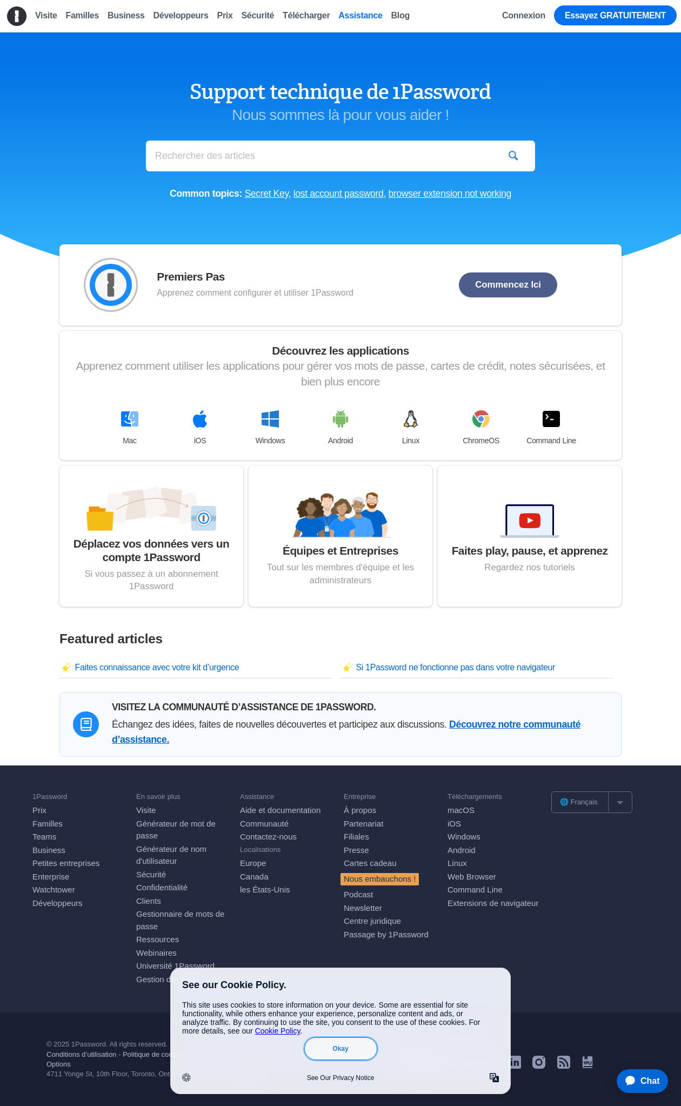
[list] (591, 802)
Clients (148, 900)
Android (340, 427)
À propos (360, 810)
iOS (200, 427)
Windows (270, 427)
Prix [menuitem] (225, 15)
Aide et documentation (280, 810)
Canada (254, 876)
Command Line (551, 427)
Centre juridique (372, 920)
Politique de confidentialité (163, 1054)
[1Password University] (587, 1065)
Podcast (358, 894)
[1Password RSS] (563, 1065)
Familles (47, 823)
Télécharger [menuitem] (306, 15)
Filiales (356, 836)
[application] (637, 1081)
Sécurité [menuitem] (258, 15)
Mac (129, 427)
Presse (356, 850)
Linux (410, 427)
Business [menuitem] (126, 15)
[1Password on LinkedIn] (514, 1065)
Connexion (523, 15)
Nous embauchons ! (380, 878)
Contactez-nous (268, 836)
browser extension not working (450, 193)
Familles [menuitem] (81, 15)
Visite (146, 810)
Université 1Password (175, 965)
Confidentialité (162, 887)
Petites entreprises (65, 863)
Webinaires (156, 952)
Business (48, 850)
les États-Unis (265, 889)
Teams (44, 836)
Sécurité (151, 874)
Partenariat (363, 823)
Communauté (264, 823)
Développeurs (57, 903)
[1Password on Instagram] (538, 1065)
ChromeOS (481, 427)
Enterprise (50, 876)
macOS (461, 810)
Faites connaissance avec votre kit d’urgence (157, 667)
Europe (253, 863)
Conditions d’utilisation (81, 1054)
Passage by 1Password (386, 934)
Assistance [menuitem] (360, 15)
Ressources (157, 939)
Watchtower (53, 889)
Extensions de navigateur (493, 903)
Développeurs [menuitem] (181, 15)
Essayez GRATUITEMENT (615, 15)
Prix (39, 810)
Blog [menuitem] (400, 15)
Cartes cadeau (370, 863)
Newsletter (363, 907)
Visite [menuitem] (46, 15)
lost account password (338, 193)
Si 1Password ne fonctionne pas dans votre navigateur (455, 667)
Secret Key (266, 193)
